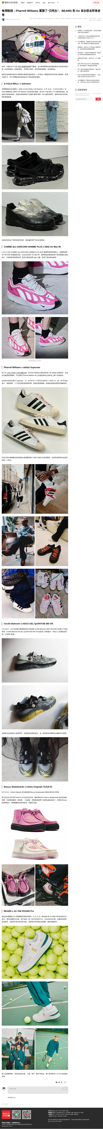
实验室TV (30, 2)
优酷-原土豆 (77, 1112)
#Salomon (85, 18)
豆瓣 (67, 1111)
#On (54, 18)
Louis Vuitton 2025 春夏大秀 (17, 373)
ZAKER (62, 1114)
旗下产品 (51, 2)
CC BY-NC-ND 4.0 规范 (56, 1121)
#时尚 (94, 20)
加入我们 (55, 1116)
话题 (22, 2)
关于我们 (4, 1124)
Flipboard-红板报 (69, 1114)
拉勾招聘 (60, 1116)
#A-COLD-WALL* (93, 18)
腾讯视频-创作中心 (61, 1112)
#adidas (99, 18)
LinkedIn (65, 1116)
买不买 (38, 2)
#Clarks (57, 18)
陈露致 (7, 19)
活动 (44, 2)
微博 (64, 1111)
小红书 (60, 1111)
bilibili (82, 1112)
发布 (64, 1088)
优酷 (72, 1112)
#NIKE (90, 20)
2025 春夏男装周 (24, 66)
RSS (54, 1114)
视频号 (54, 1112)
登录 (14, 1097)
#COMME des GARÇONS (71, 18)
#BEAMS (62, 18)
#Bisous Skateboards (38, 18)
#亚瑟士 (80, 18)
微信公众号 (55, 1111)
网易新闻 (76, 1114)
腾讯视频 (68, 1112)
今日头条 (58, 1114)
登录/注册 (96, 2)
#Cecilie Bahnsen (48, 18)
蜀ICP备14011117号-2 (7, 1126)
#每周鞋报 (98, 20)
